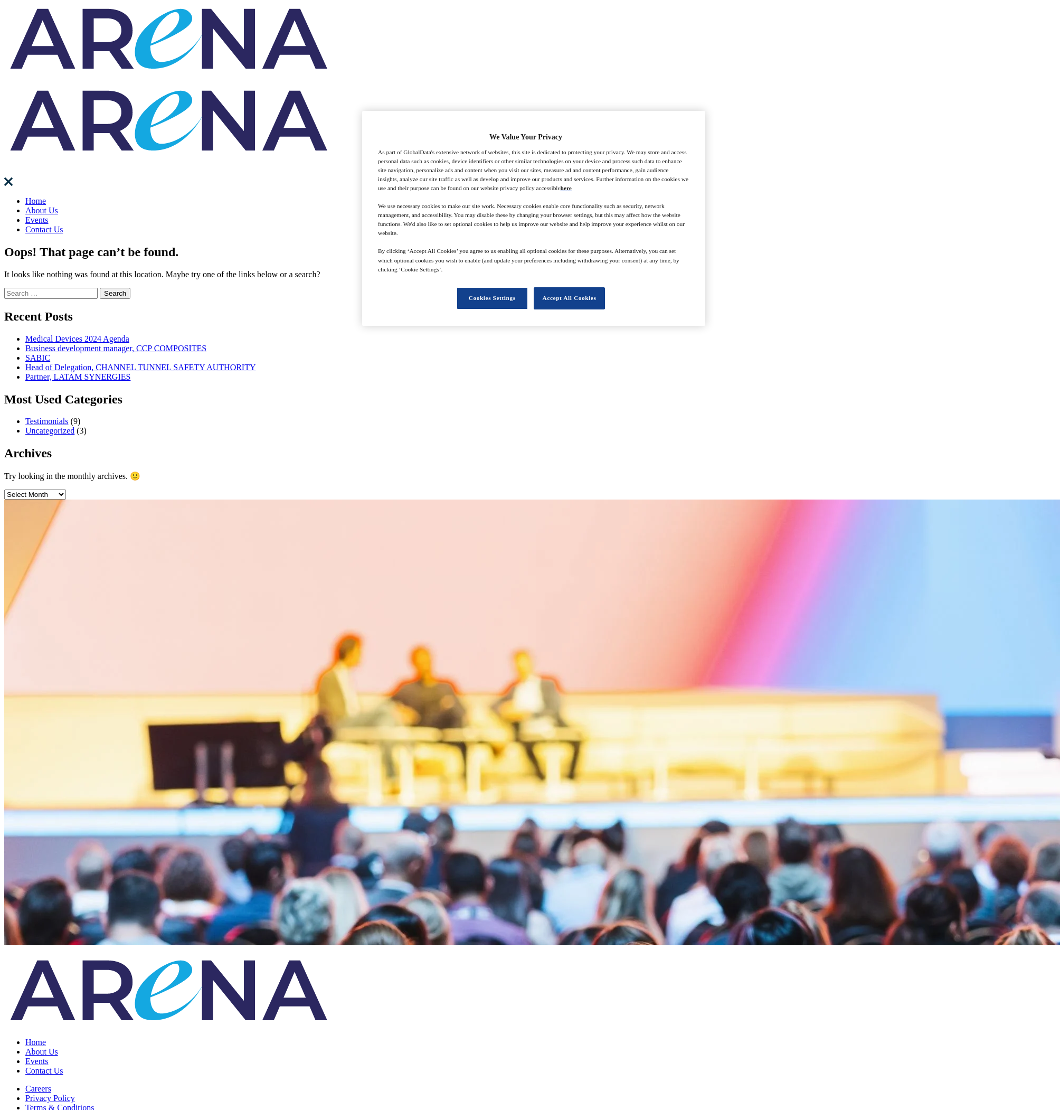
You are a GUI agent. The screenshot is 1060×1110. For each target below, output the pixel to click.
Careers (38, 1088)
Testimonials (47, 421)
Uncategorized (49, 430)
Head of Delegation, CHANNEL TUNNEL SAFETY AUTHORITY (140, 367)
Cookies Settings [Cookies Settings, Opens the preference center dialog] (492, 298)
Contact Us (44, 229)
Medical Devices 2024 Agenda (77, 338)
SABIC (37, 357)
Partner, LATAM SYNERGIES (77, 376)
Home (35, 200)
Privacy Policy (50, 1098)
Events (37, 219)
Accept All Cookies (570, 298)
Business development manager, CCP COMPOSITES (115, 348)
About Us (41, 210)
